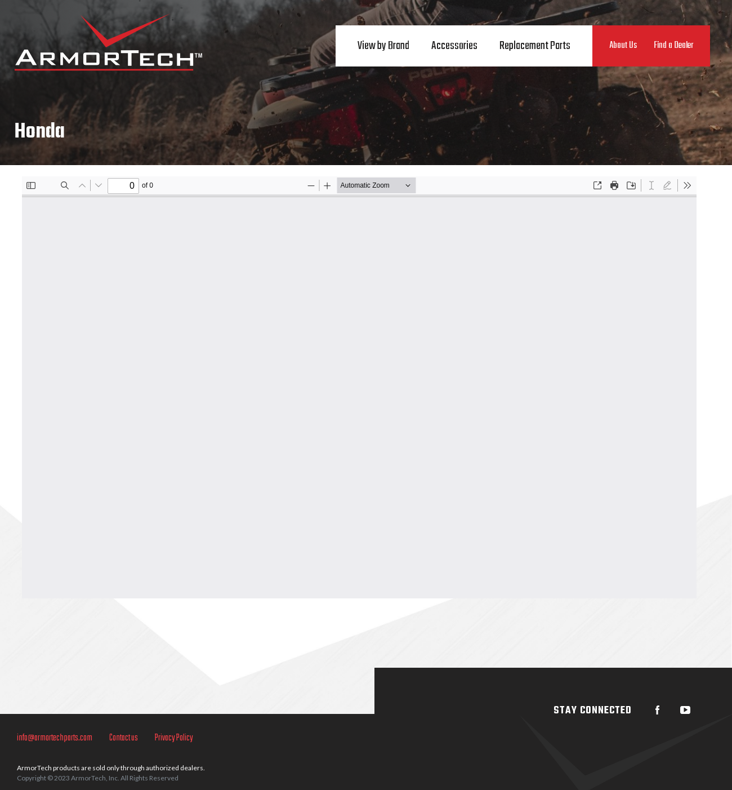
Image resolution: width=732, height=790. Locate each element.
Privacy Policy (174, 738)
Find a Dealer (673, 45)
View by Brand (383, 46)
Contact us (123, 738)
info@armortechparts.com (54, 738)
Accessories (454, 46)
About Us (623, 45)
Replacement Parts (534, 46)
